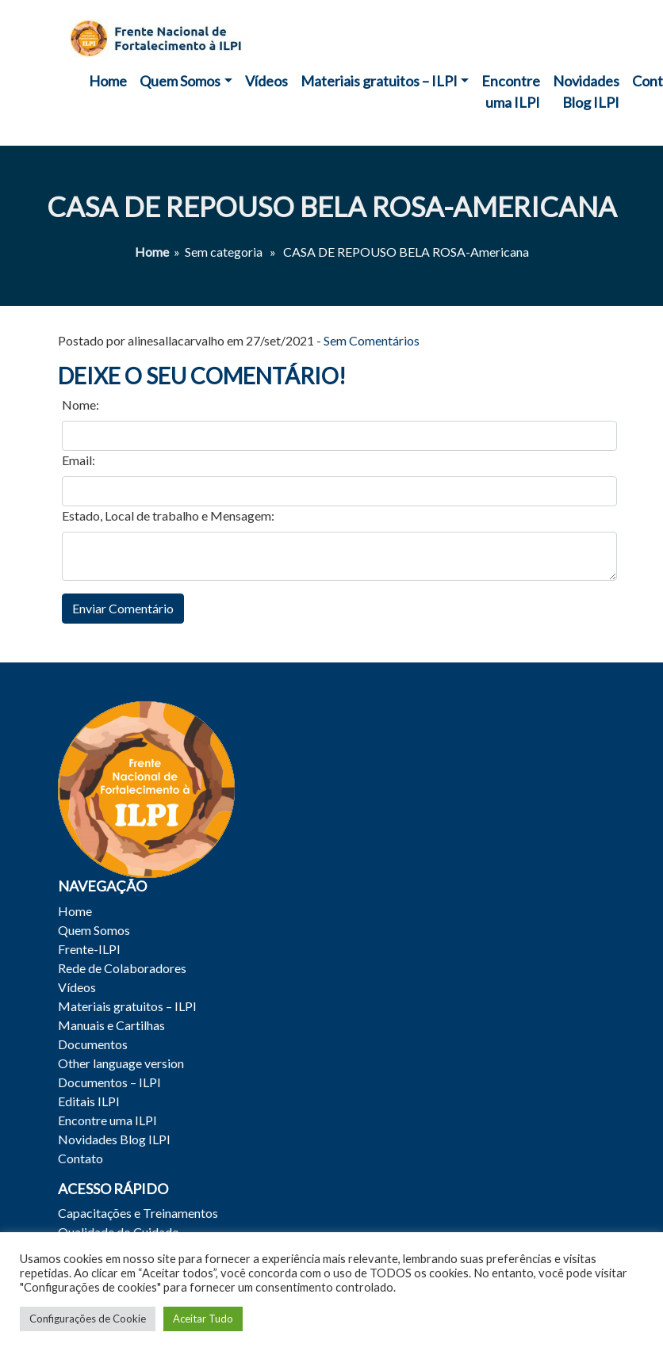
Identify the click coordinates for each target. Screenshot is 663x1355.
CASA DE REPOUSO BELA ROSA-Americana (332, 206)
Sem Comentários (372, 340)
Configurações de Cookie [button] (87, 1318)
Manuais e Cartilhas (111, 1024)
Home (108, 81)
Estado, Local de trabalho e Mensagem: (168, 515)
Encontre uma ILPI (510, 91)
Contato (80, 1158)
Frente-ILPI (89, 948)
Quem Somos (180, 81)
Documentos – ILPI (109, 1082)
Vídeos (266, 81)
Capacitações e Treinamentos (138, 1212)
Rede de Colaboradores (122, 967)
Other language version (121, 1063)
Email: (78, 460)
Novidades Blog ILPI (586, 91)
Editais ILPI (89, 1101)
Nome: (80, 404)
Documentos (93, 1044)
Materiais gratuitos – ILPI (379, 81)
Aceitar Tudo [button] (203, 1318)
